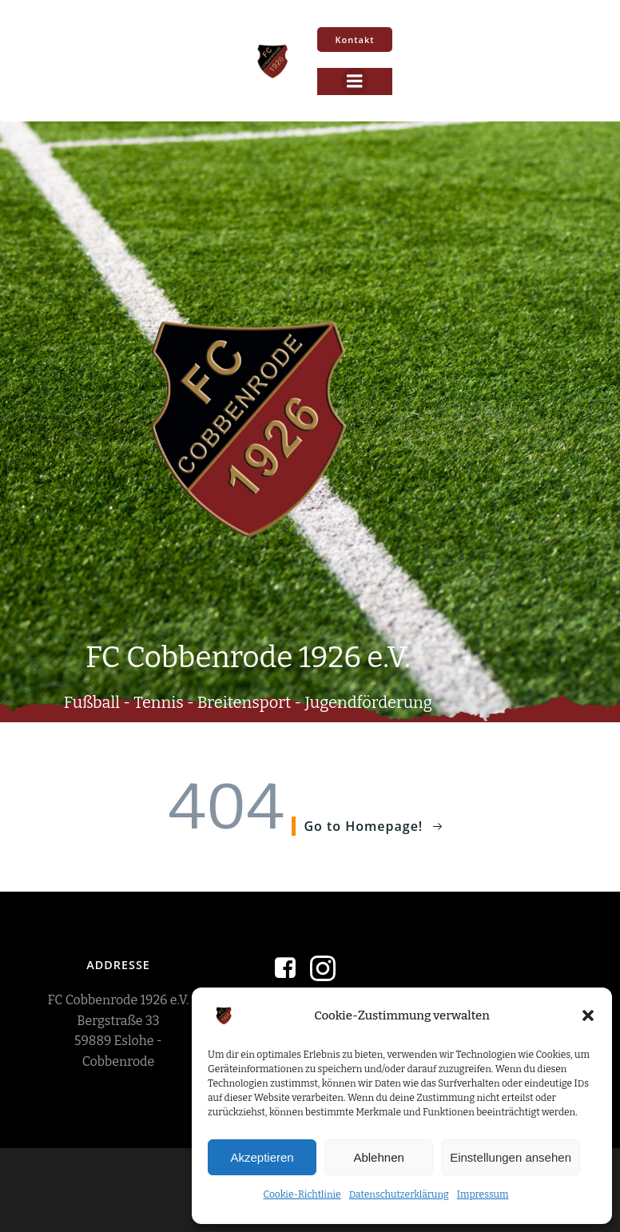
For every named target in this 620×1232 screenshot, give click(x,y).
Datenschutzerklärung (399, 1194)
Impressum (483, 1194)
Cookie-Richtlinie (301, 1194)
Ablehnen (378, 1157)
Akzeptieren (261, 1157)
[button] (588, 1015)
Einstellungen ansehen (510, 1157)
